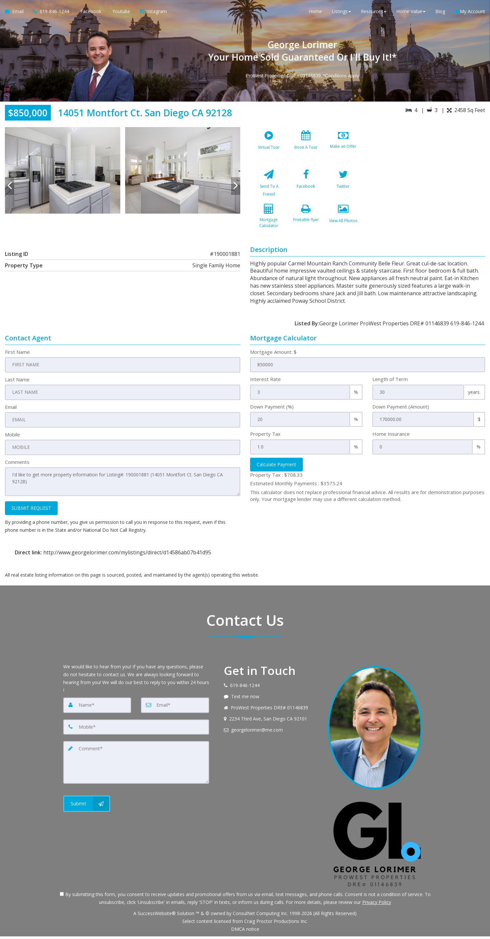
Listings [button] (341, 13)
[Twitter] (343, 185)
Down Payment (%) (272, 410)
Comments (17, 465)
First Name (17, 356)
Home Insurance (391, 437)
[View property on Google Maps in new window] (428, 176)
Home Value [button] (410, 13)
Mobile (12, 437)
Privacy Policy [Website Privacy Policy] (376, 905)
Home (315, 13)
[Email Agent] (17, 13)
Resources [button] (373, 13)
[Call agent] (51, 13)
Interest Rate (265, 383)
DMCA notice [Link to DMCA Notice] (245, 932)
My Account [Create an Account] (470, 13)
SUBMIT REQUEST (31, 511)
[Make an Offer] (343, 146)
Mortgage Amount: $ (273, 356)
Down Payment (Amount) (400, 410)
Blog (440, 13)
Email (11, 410)
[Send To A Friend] (269, 185)
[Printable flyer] (306, 224)
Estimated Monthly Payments (296, 487)
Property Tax (265, 437)
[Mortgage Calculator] (269, 224)
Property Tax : (276, 478)
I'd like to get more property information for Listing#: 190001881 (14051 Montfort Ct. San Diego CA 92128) (122, 484)
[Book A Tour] (306, 146)
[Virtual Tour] (269, 146)
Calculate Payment (276, 468)
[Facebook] (306, 185)
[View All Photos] (343, 224)
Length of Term (390, 383)
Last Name (17, 383)
